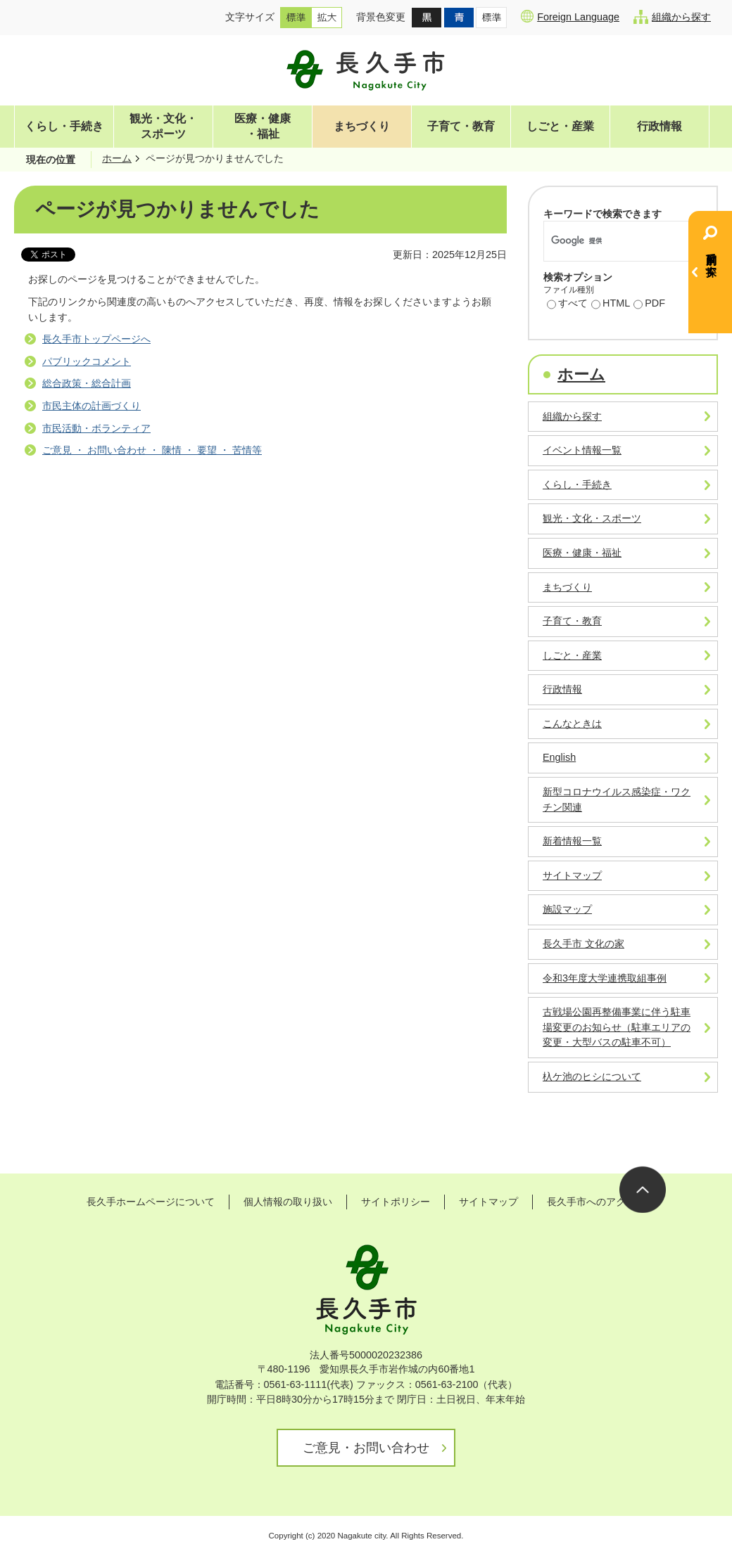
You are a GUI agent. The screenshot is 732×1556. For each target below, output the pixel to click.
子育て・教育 (461, 126)
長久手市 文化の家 (583, 943)
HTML (610, 304)
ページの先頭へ (642, 1189)
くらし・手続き (64, 126)
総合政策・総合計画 (86, 383)
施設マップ (567, 909)
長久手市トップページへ (96, 339)
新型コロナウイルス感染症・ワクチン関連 (616, 799)
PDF (649, 304)
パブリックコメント (86, 361)
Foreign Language (570, 16)
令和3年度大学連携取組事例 (605, 978)
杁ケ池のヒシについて (592, 1076)
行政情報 (659, 126)
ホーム (117, 158)
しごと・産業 (560, 126)
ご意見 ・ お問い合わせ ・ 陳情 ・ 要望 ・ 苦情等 (152, 450)
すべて (567, 304)
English (559, 757)
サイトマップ (572, 875)
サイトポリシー (395, 1201)
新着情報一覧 (572, 841)
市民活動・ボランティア (96, 428)
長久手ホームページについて (151, 1201)
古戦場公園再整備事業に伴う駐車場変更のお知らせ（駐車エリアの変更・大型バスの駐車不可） (616, 1027)
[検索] (608, 241)
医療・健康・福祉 (262, 126)
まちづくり (362, 126)
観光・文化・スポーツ (163, 126)
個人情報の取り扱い (288, 1201)
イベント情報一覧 (582, 450)
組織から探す (672, 17)
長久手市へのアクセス (596, 1201)
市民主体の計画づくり (91, 405)
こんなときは (572, 723)
